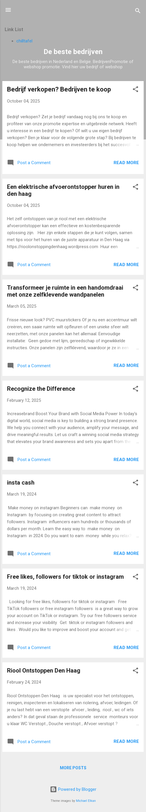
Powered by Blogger (73, 789)
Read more (126, 162)
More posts (73, 768)
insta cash (20, 482)
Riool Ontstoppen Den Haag (43, 670)
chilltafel (24, 41)
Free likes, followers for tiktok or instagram (65, 576)
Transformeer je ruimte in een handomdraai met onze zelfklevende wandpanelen (65, 291)
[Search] (137, 12)
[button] (135, 90)
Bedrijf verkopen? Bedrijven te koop (59, 89)
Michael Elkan (86, 801)
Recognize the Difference (41, 388)
